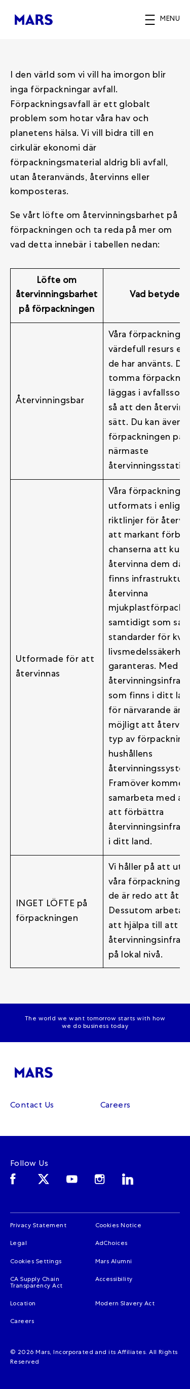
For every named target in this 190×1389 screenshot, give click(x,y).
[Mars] (36, 1072)
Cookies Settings (36, 1262)
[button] (167, 20)
